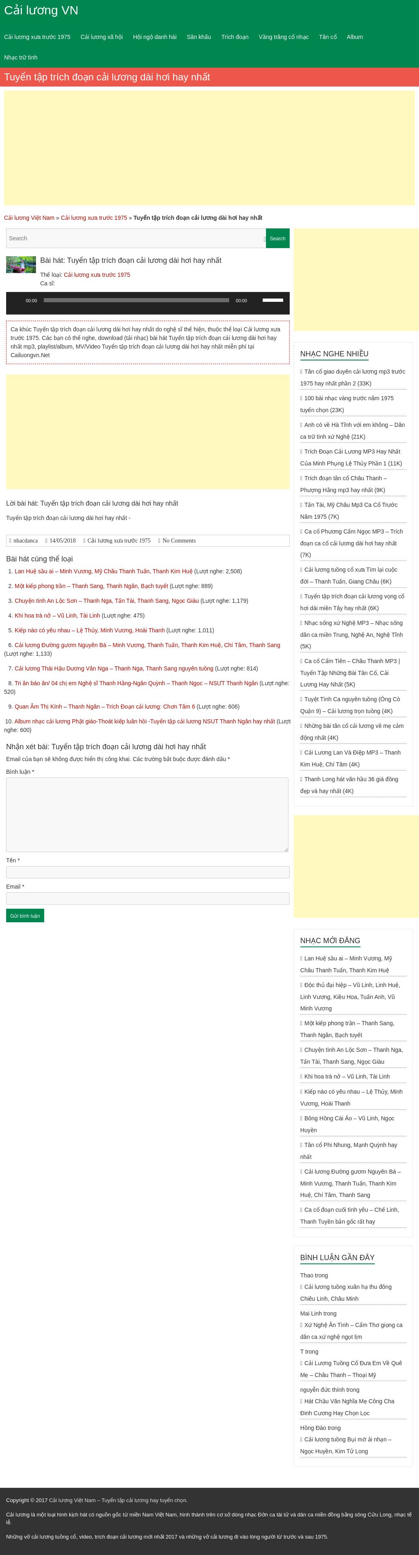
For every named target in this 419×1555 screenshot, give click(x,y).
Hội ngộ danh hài (154, 37)
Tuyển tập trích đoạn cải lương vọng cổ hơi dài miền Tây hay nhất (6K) (352, 602)
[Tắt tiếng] (256, 300)
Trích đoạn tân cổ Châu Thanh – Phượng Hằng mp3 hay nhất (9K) (343, 484)
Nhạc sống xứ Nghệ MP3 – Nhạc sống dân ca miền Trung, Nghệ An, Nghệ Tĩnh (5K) (351, 635)
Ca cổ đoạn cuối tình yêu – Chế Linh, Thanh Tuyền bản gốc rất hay (349, 1215)
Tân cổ (328, 37)
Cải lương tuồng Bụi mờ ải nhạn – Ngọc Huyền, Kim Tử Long (346, 1445)
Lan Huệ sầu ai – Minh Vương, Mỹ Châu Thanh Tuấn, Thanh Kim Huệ (104, 571)
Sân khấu (199, 37)
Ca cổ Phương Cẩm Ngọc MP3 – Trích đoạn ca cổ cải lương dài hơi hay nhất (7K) (351, 543)
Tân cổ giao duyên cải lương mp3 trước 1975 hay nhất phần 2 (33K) (352, 377)
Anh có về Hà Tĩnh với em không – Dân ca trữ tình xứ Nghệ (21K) (352, 431)
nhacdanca (26, 541)
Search (278, 239)
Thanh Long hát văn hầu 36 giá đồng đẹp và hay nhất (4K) (349, 785)
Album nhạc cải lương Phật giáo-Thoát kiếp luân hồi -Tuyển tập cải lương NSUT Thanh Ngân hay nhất (145, 721)
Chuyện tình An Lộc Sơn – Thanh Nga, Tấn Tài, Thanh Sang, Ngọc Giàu (107, 600)
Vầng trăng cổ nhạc (284, 37)
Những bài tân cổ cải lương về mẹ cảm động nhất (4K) (352, 732)
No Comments (179, 541)
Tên (13, 860)
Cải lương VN (41, 10)
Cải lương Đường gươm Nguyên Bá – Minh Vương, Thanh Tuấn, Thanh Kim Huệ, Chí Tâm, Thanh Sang (147, 645)
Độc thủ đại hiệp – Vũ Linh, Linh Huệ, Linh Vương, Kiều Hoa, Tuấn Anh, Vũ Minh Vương (350, 997)
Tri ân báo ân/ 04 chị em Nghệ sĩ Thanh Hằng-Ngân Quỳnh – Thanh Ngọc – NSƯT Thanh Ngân (137, 683)
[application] (148, 306)
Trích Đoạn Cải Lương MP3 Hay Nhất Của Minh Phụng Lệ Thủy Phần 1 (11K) (351, 457)
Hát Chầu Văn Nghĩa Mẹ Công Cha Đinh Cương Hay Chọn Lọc (347, 1407)
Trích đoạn (235, 37)
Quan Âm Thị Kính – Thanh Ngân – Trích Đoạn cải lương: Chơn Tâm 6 (106, 706)
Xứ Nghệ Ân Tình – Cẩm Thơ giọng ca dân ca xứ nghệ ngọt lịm (351, 1331)
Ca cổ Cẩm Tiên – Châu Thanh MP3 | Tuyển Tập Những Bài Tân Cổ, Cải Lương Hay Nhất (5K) (350, 673)
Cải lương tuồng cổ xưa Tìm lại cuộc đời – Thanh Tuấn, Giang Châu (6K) (348, 575)
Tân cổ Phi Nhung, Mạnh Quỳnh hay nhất (348, 1151)
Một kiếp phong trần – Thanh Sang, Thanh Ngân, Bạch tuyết (92, 586)
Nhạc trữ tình (21, 57)
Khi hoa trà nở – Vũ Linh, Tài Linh (58, 615)
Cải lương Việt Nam (29, 217)
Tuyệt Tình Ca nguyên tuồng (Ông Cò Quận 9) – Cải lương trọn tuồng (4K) (350, 705)
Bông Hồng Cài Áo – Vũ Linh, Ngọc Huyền (347, 1124)
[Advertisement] (209, 148)
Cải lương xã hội (102, 37)
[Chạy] (17, 300)
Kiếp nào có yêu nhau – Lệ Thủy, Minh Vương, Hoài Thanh (91, 630)
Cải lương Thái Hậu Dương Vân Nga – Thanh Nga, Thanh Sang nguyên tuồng (115, 668)
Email (15, 886)
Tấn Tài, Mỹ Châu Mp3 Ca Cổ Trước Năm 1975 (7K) (349, 511)
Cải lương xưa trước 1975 (37, 37)
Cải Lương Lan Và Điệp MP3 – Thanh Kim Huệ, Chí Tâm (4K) (350, 758)
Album (355, 37)
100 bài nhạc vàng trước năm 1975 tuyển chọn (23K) (347, 404)
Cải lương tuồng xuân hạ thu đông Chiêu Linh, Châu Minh (346, 1293)
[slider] (137, 300)
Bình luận (20, 771)
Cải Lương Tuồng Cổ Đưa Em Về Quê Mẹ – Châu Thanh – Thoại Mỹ (351, 1369)
